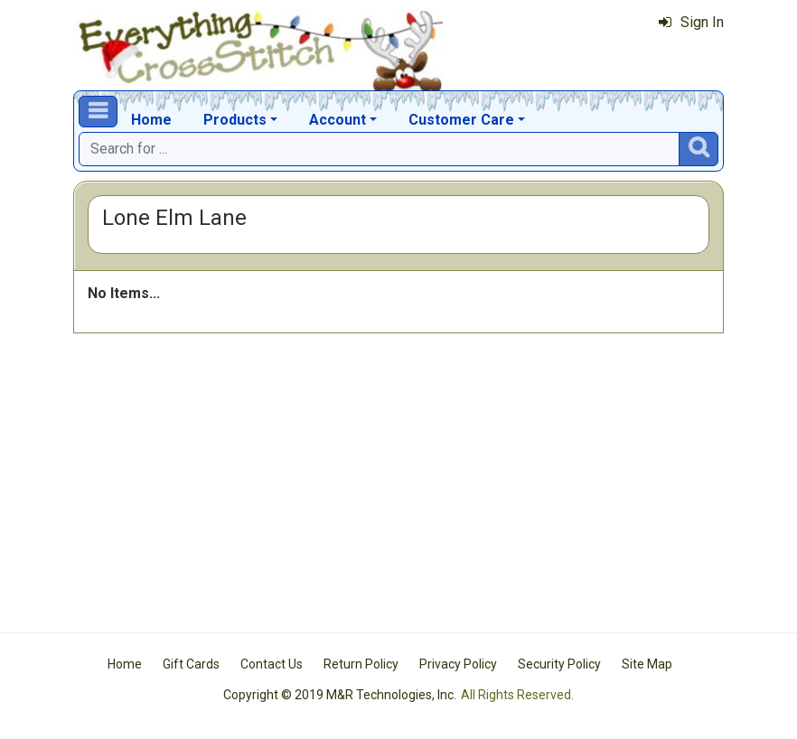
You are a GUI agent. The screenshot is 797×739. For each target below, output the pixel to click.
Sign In (691, 22)
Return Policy (360, 664)
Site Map (647, 664)
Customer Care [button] (461, 119)
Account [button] (337, 119)
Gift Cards (191, 664)
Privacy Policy (458, 664)
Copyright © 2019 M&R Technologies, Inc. (339, 695)
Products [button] (235, 119)
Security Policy (559, 664)
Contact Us (271, 664)
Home (151, 119)
